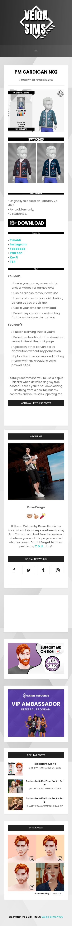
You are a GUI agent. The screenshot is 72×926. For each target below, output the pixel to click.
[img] (22, 849)
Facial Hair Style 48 (45, 763)
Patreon (16, 253)
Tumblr (15, 240)
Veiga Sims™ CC (52, 917)
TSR (13, 262)
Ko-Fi (14, 257)
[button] (50, 877)
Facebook (17, 249)
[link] (32, 858)
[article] (22, 849)
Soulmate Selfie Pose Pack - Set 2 (45, 800)
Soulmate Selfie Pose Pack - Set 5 (45, 782)
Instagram (18, 244)
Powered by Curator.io (48, 893)
